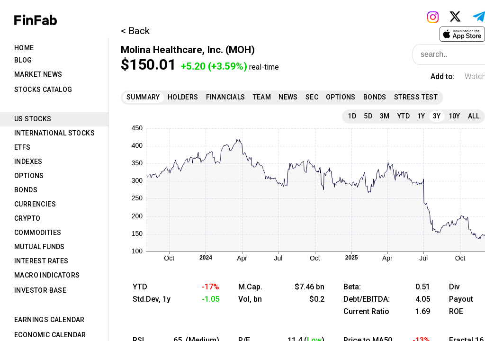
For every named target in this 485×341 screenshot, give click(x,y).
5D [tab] (368, 116)
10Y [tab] (454, 116)
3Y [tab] (437, 116)
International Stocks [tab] (54, 133)
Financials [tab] (225, 97)
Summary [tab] (143, 97)
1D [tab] (352, 116)
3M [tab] (385, 116)
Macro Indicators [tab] (47, 275)
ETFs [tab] (22, 147)
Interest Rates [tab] (41, 261)
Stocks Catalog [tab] (43, 89)
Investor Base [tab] (40, 290)
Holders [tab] (183, 97)
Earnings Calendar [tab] (49, 319)
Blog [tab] (23, 60)
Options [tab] (29, 175)
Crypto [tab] (27, 218)
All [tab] (473, 116)
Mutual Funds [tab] (39, 247)
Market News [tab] (38, 74)
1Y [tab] (421, 116)
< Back (135, 30)
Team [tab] (262, 97)
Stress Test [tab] (416, 97)
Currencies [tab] (35, 204)
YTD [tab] (403, 116)
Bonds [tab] (25, 190)
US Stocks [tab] (33, 119)
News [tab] (288, 97)
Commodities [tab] (37, 232)
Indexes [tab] (28, 161)
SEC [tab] (311, 97)
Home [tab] (24, 48)
